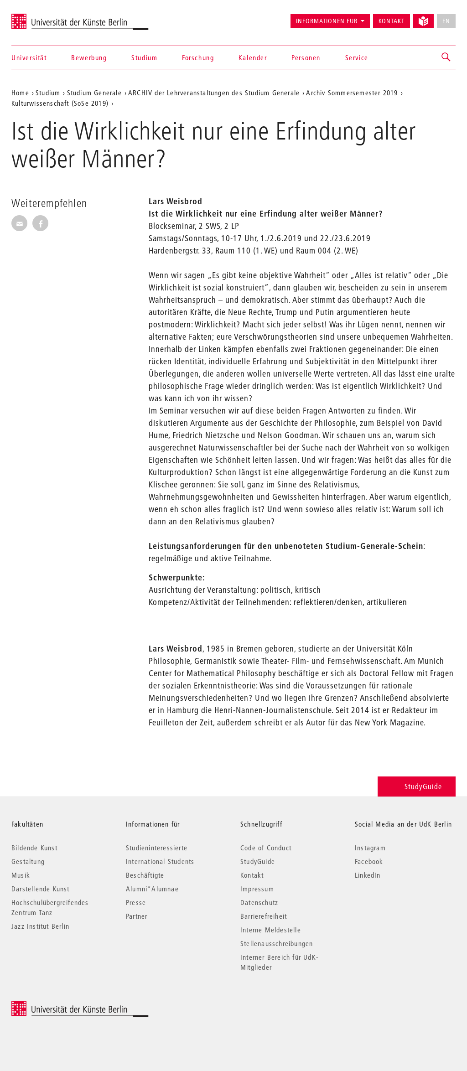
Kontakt (392, 21)
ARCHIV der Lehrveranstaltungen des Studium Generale (214, 92)
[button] (446, 57)
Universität (29, 57)
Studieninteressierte (156, 847)
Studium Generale (94, 92)
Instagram (370, 847)
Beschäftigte (145, 875)
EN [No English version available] (446, 21)
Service (356, 57)
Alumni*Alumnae (152, 888)
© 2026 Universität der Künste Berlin (59, 1005)
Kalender (253, 57)
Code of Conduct (265, 847)
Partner (136, 916)
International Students (160, 861)
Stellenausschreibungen (276, 943)
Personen (306, 57)
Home (20, 92)
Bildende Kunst (34, 847)
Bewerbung (89, 57)
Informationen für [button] (327, 21)
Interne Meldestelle (270, 929)
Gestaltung (28, 861)
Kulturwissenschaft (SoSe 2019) (60, 103)
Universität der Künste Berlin (47, 17)
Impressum (257, 888)
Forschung (198, 57)
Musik (20, 875)
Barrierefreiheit (263, 916)
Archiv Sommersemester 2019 (352, 92)
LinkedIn (368, 875)
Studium (144, 57)
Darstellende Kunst (40, 888)
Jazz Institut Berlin (40, 926)
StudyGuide (416, 786)
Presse (136, 902)
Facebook (369, 861)
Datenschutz (259, 902)
